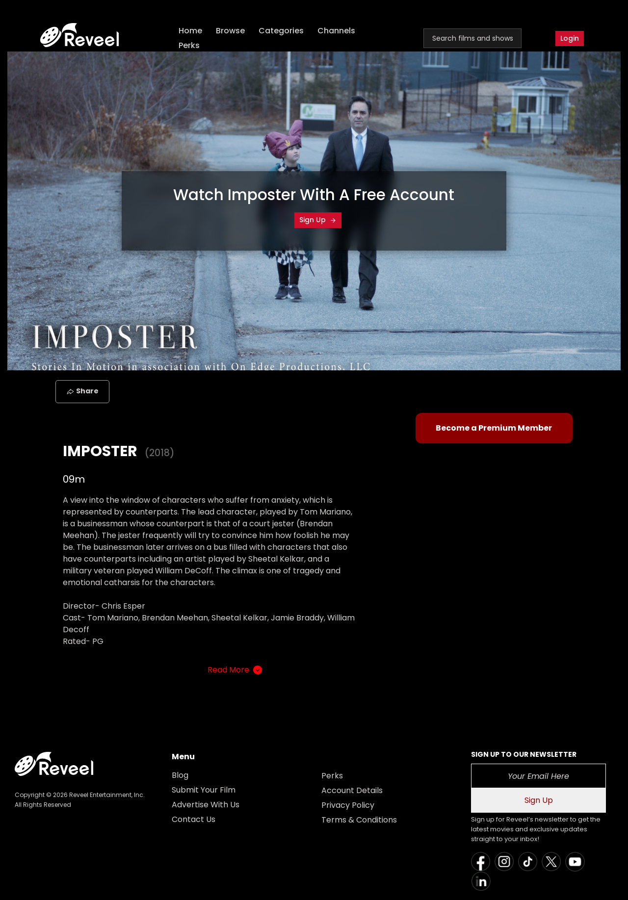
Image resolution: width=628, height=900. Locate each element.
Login (569, 38)
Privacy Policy (347, 805)
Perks (189, 45)
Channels (336, 30)
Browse (230, 30)
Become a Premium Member (494, 428)
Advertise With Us (205, 804)
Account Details (352, 790)
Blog (180, 775)
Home (190, 30)
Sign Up (318, 220)
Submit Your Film (204, 790)
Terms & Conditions (359, 819)
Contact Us (193, 819)
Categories (281, 30)
